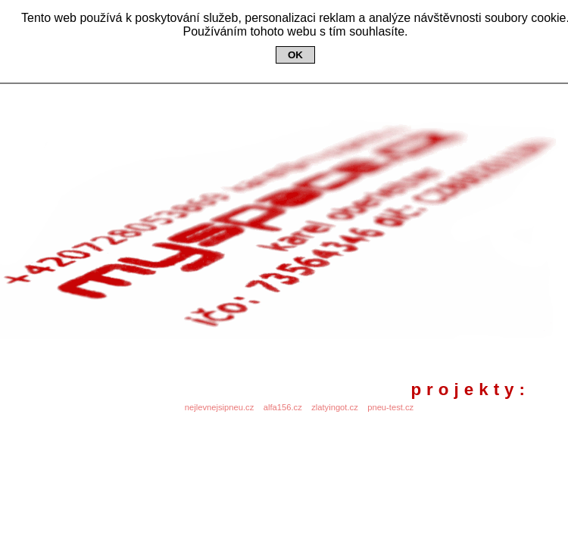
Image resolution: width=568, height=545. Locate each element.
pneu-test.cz (390, 407)
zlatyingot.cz (334, 407)
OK (295, 55)
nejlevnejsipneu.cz (219, 407)
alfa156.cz (283, 407)
